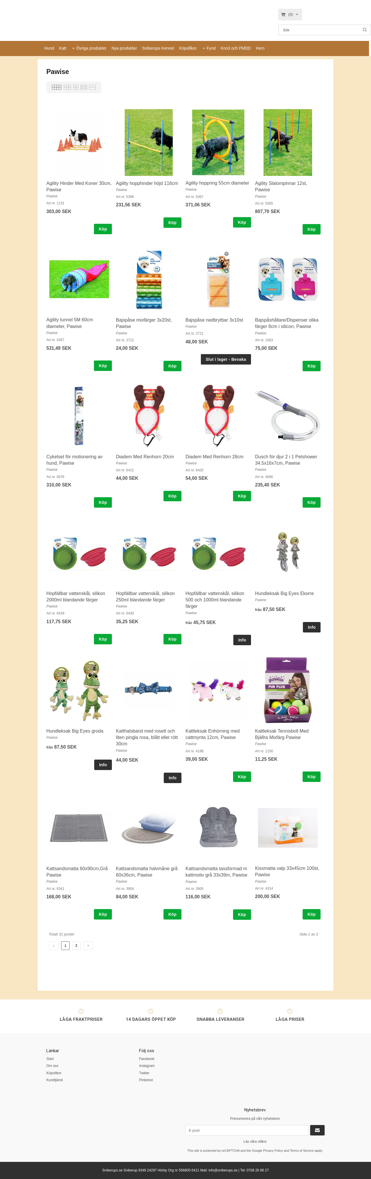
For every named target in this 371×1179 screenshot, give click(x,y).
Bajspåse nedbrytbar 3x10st (214, 320)
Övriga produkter (91, 48)
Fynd (211, 48)
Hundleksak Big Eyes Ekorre (284, 593)
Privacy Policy (273, 1150)
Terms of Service (302, 1150)
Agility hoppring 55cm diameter (217, 183)
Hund (49, 48)
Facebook (146, 1059)
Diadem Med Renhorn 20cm (145, 456)
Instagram (146, 1066)
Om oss (52, 1066)
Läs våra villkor (255, 1142)
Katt (62, 48)
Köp (103, 229)
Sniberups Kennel (158, 48)
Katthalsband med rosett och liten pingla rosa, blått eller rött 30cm (147, 738)
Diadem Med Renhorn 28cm (214, 456)
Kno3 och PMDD (236, 48)
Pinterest (146, 1080)
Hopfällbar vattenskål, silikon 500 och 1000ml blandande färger (215, 600)
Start (50, 1059)
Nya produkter (124, 48)
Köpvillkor (188, 48)
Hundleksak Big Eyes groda (74, 731)
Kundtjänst (54, 1080)
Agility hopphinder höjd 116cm (147, 183)
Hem (260, 48)
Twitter (144, 1073)
